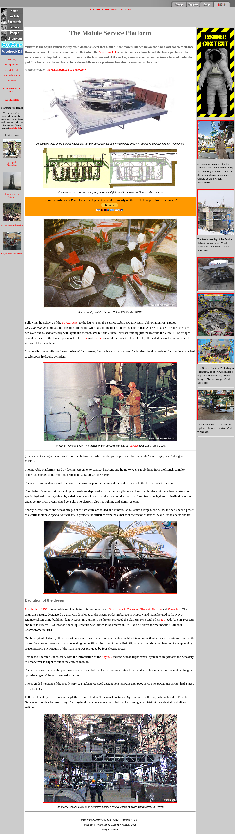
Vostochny (174, 609)
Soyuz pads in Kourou (12, 253)
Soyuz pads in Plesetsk (12, 224)
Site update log (12, 64)
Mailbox (12, 80)
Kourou (157, 609)
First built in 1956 (36, 609)
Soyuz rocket (107, 52)
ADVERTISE (12, 99)
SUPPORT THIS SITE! (12, 90)
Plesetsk (133, 445)
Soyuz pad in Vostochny (12, 163)
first (85, 338)
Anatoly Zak (15, 127)
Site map (12, 59)
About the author (12, 75)
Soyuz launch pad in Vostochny (66, 69)
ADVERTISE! (111, 9)
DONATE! (126, 9)
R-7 (163, 619)
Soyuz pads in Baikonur (12, 195)
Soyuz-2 (107, 657)
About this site (12, 70)
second (98, 338)
